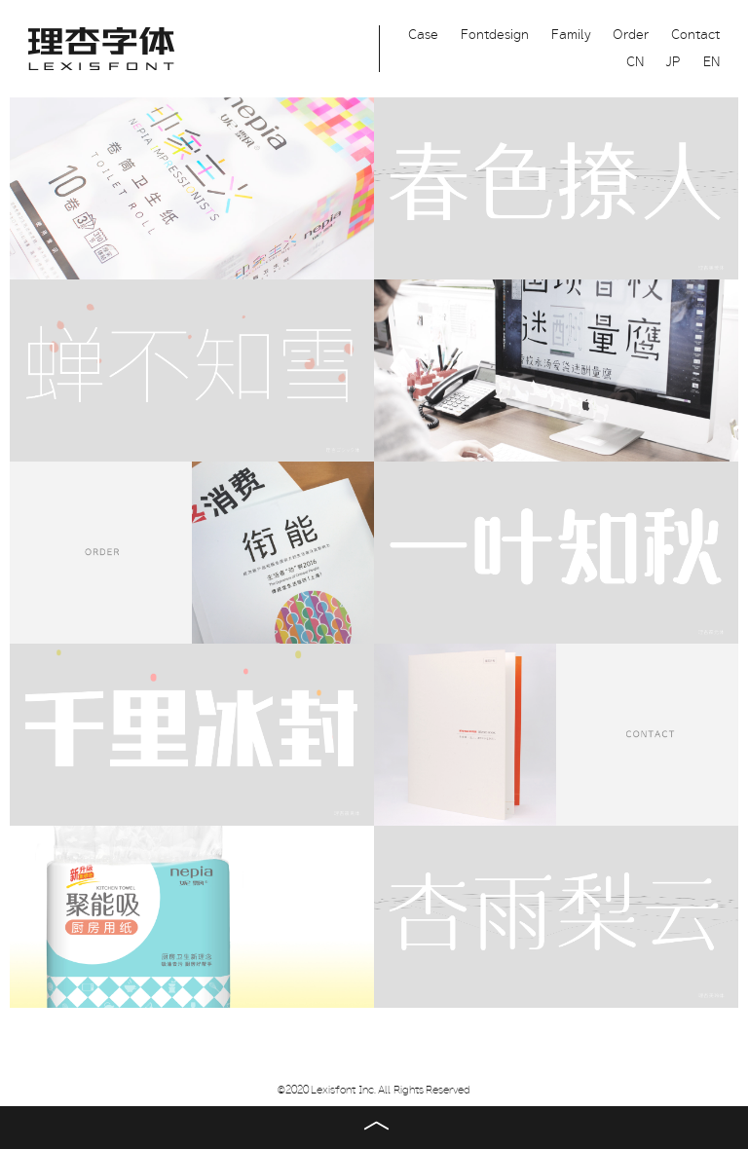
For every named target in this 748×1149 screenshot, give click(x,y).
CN (635, 62)
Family (571, 35)
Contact (695, 35)
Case (423, 35)
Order (631, 35)
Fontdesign (495, 35)
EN (711, 62)
